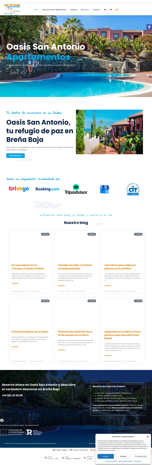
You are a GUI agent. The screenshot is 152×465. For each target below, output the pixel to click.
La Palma (74, 10)
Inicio (36, 10)
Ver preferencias (140, 456)
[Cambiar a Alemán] (111, 10)
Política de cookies (111, 461)
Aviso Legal (137, 461)
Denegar (123, 456)
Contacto (96, 10)
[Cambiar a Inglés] (105, 10)
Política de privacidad (125, 461)
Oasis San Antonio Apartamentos (54, 10)
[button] (149, 27)
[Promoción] (92, 459)
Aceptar (106, 456)
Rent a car (85, 10)
